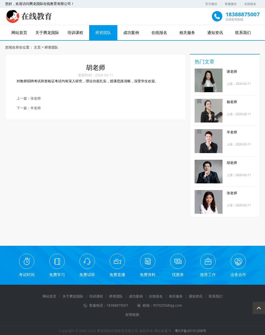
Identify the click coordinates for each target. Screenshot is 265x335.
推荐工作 (208, 274)
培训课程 (75, 32)
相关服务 (187, 32)
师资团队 (103, 32)
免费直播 (117, 274)
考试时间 (27, 274)
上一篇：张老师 (29, 98)
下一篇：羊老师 (29, 108)
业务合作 (238, 274)
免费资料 (148, 274)
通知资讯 (215, 32)
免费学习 (57, 274)
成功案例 (131, 32)
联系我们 (243, 32)
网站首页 (19, 32)
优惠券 (178, 274)
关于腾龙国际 (47, 32)
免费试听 (87, 274)
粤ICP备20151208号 (190, 330)
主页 (37, 47)
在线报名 (250, 4)
